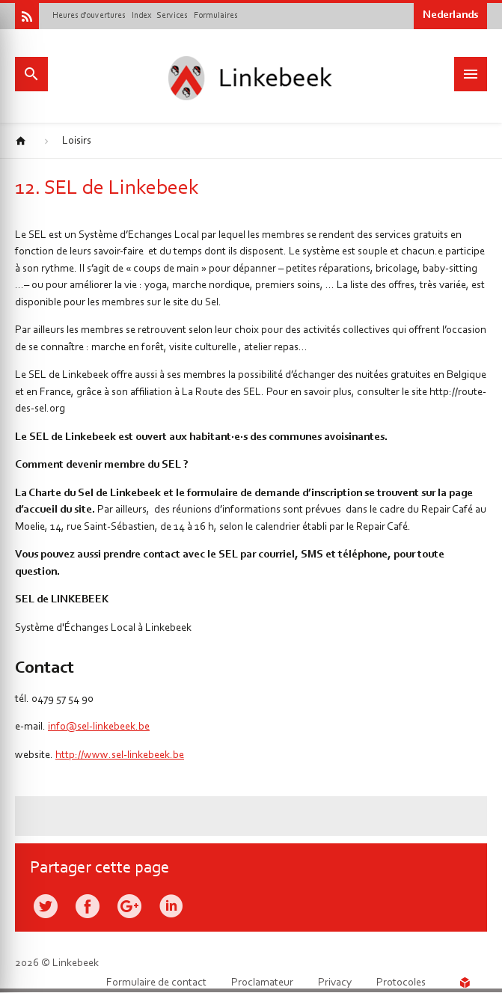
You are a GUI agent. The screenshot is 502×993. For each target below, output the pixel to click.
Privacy (335, 983)
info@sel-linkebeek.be (99, 727)
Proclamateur (262, 983)
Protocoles (401, 983)
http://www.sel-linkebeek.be (119, 755)
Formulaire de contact (156, 983)
